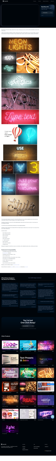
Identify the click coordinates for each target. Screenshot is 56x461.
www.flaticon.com (17, 266)
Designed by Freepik (16, 264)
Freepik (12, 266)
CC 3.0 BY (26, 266)
